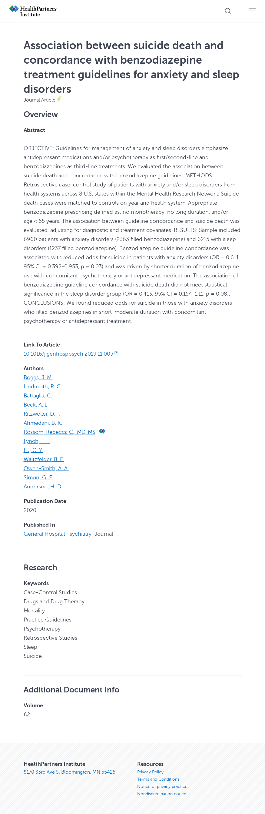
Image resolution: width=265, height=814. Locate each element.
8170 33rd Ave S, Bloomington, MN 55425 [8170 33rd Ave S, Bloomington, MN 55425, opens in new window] (69, 772)
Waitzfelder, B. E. (44, 459)
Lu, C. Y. (33, 450)
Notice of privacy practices (163, 786)
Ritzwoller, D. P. (42, 414)
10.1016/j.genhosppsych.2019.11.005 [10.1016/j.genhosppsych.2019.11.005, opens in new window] (71, 354)
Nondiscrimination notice (161, 794)
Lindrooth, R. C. (43, 387)
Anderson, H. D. (43, 487)
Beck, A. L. (36, 405)
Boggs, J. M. (38, 377)
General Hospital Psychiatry (57, 534)
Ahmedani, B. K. (43, 423)
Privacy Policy (150, 772)
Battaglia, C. (38, 396)
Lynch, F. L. (37, 441)
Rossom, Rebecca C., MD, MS (59, 432)
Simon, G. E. (38, 477)
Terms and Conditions (158, 779)
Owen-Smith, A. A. (46, 468)
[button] (227, 11)
